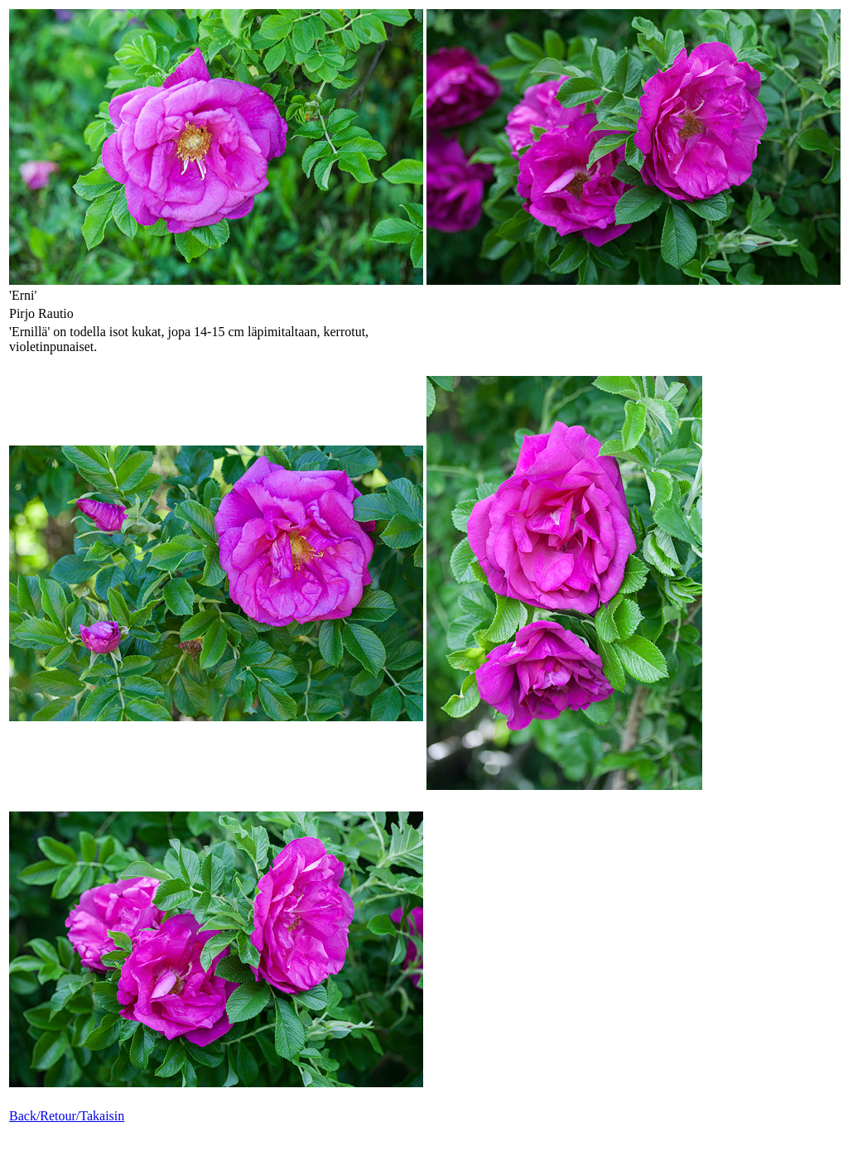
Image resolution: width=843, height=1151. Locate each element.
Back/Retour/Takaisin (66, 1116)
